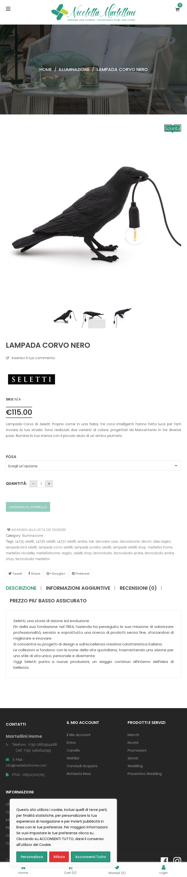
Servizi (133, 758)
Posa (11, 457)
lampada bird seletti (21, 547)
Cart (70, 870)
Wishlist (73, 758)
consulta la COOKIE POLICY (75, 844)
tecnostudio (103, 553)
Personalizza (32, 856)
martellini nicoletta (20, 553)
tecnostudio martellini (33, 559)
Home (45, 69)
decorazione (130, 541)
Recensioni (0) (138, 588)
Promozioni (137, 750)
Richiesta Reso (79, 773)
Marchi (133, 734)
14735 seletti (24, 541)
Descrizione (21, 588)
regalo (67, 553)
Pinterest (80, 573)
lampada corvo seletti (56, 547)
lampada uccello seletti (93, 547)
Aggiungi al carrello (28, 507)
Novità (133, 742)
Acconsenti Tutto (90, 856)
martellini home (160, 547)
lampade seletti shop (129, 547)
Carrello (73, 750)
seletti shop (83, 553)
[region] (63, 833)
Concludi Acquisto (82, 766)
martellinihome (48, 553)
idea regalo (162, 541)
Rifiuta (59, 856)
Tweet (15, 573)
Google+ (56, 573)
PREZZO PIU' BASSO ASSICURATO (48, 601)
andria (82, 541)
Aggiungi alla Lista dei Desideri (25, 529)
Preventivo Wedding (145, 773)
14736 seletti (45, 541)
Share (34, 573)
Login (163, 870)
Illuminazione (74, 69)
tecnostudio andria (128, 553)
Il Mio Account (79, 734)
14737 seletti (66, 541)
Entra (71, 742)
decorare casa (106, 541)
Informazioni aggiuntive (78, 588)
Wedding (135, 766)
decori (146, 541)
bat (91, 541)
